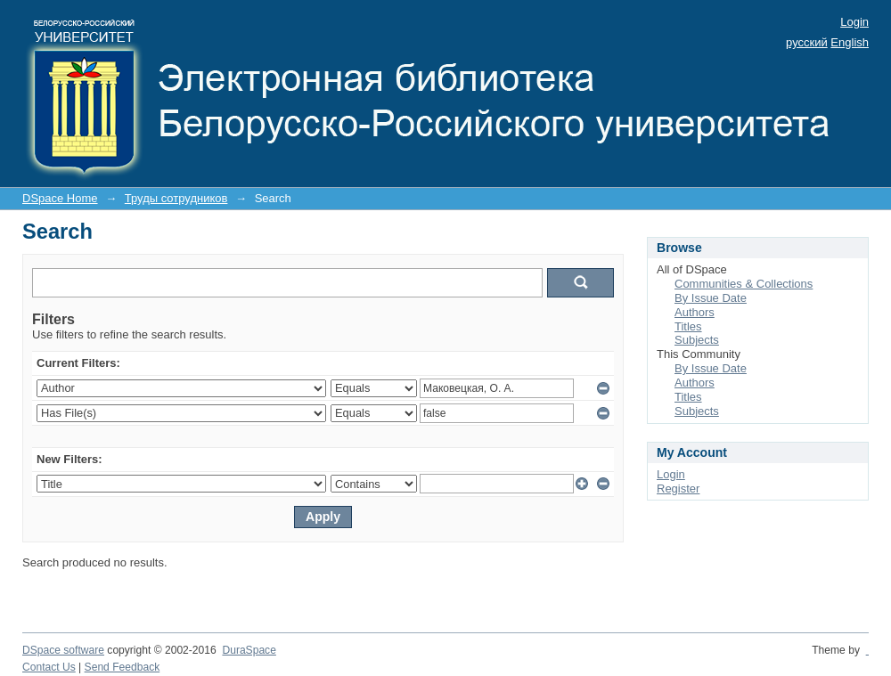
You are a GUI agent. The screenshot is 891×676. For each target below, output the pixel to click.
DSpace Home (60, 198)
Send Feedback (122, 667)
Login (854, 22)
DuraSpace (248, 650)
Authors (694, 312)
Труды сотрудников (176, 198)
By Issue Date (710, 298)
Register (678, 488)
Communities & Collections (743, 283)
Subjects (696, 339)
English (849, 42)
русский (807, 42)
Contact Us (49, 667)
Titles (688, 326)
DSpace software (63, 650)
